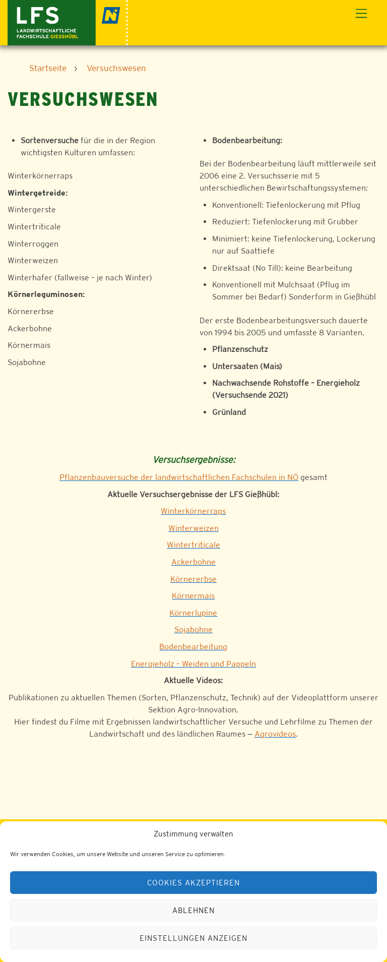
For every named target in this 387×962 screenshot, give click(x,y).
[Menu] (361, 14)
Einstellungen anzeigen (193, 938)
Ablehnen (193, 910)
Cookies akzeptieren (193, 882)
